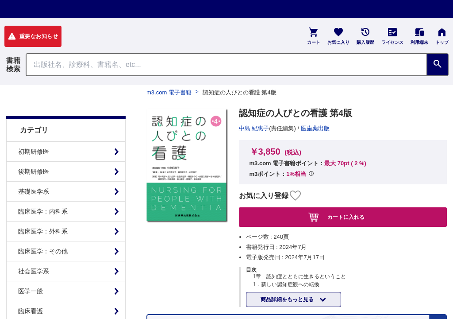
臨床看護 (30, 288)
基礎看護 (30, 308)
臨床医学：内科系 (43, 189)
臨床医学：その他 (43, 229)
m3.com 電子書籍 (169, 92)
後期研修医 (33, 149)
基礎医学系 (33, 169)
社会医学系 (33, 249)
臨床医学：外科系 (43, 209)
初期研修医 (33, 129)
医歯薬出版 (256, 128)
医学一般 (30, 268)
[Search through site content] (226, 65)
